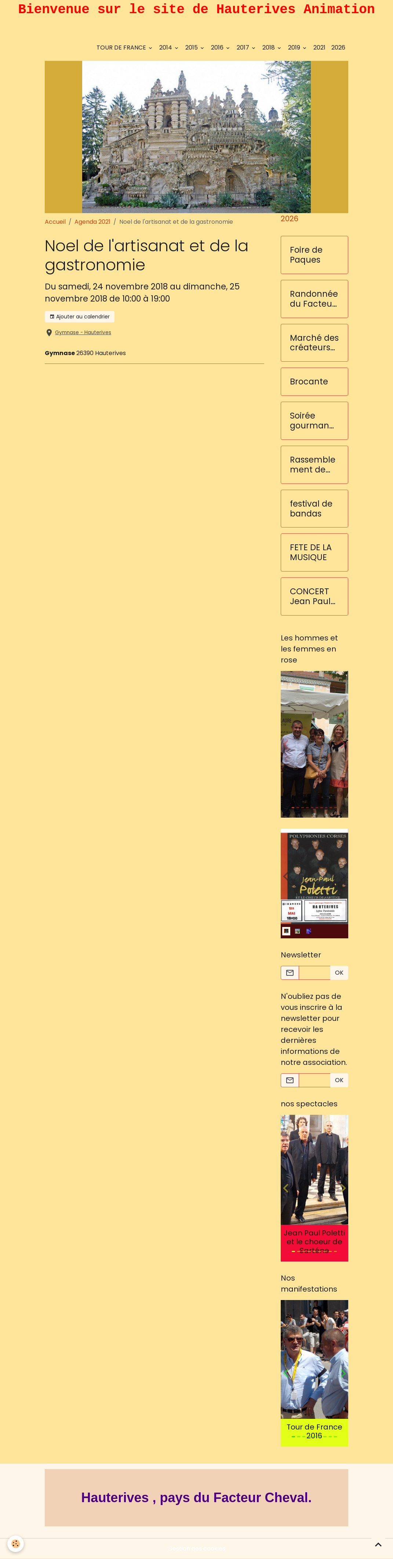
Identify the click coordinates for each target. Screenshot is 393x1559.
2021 (319, 47)
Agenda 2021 (92, 222)
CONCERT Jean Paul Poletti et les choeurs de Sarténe (313, 596)
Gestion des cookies (196, 1548)
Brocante (309, 382)
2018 (269, 47)
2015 (192, 47)
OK (339, 972)
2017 (244, 47)
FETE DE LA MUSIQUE (311, 552)
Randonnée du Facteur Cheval (314, 299)
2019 (295, 47)
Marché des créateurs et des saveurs (314, 343)
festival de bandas (311, 509)
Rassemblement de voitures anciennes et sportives (314, 465)
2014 (166, 47)
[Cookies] (15, 1544)
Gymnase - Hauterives (83, 332)
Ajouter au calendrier (80, 316)
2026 (338, 47)
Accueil (55, 222)
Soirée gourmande (312, 421)
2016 (218, 47)
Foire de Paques (306, 255)
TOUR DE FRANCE (122, 47)
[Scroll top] (378, 1544)
